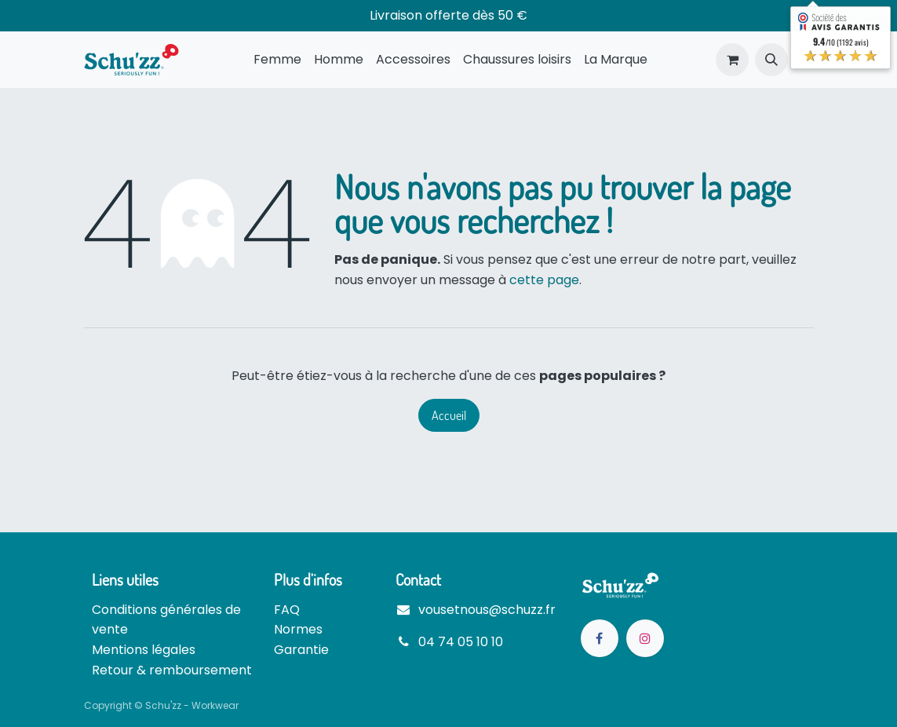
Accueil (449, 415)
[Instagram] (645, 638)
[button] (771, 59)
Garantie (301, 650)
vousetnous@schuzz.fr (487, 610)
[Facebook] (599, 638)
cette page (544, 280)
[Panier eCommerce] (732, 59)
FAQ (287, 610)
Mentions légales (143, 650)
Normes (298, 629)
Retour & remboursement (172, 670)
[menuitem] (277, 59)
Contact (418, 579)
